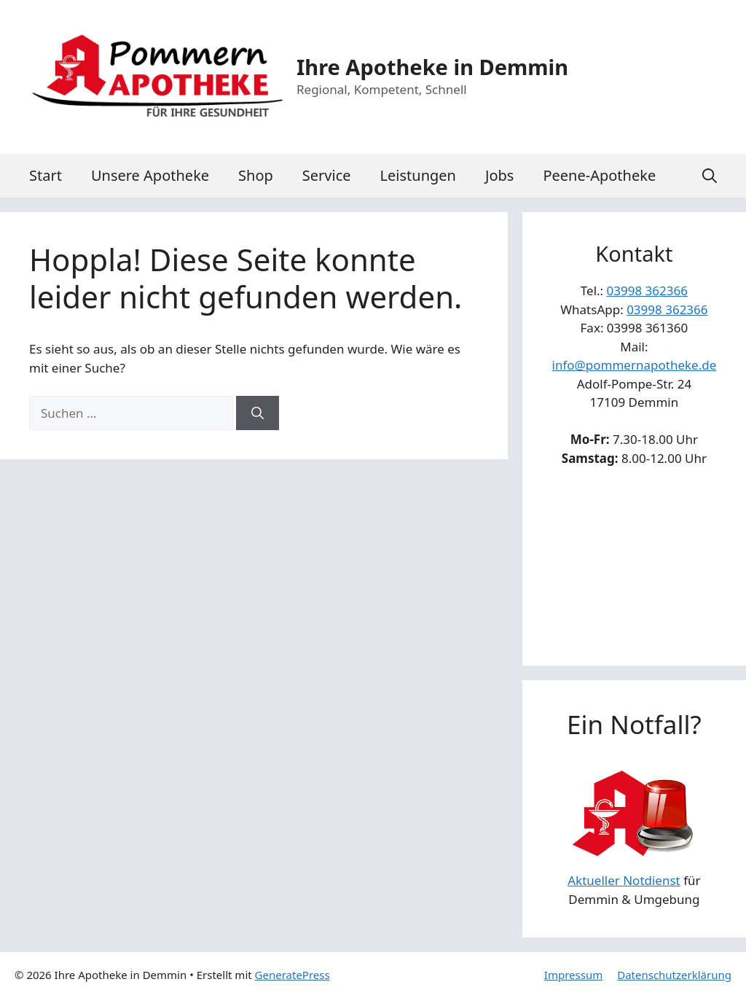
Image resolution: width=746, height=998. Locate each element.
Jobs (499, 175)
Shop (255, 175)
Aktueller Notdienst (624, 880)
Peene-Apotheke (599, 175)
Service (326, 175)
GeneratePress (292, 974)
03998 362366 (647, 290)
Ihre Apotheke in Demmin (432, 66)
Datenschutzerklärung (674, 974)
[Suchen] (257, 413)
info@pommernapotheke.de (634, 364)
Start (45, 175)
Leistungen (418, 175)
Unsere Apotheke (150, 175)
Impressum (573, 974)
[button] (709, 176)
